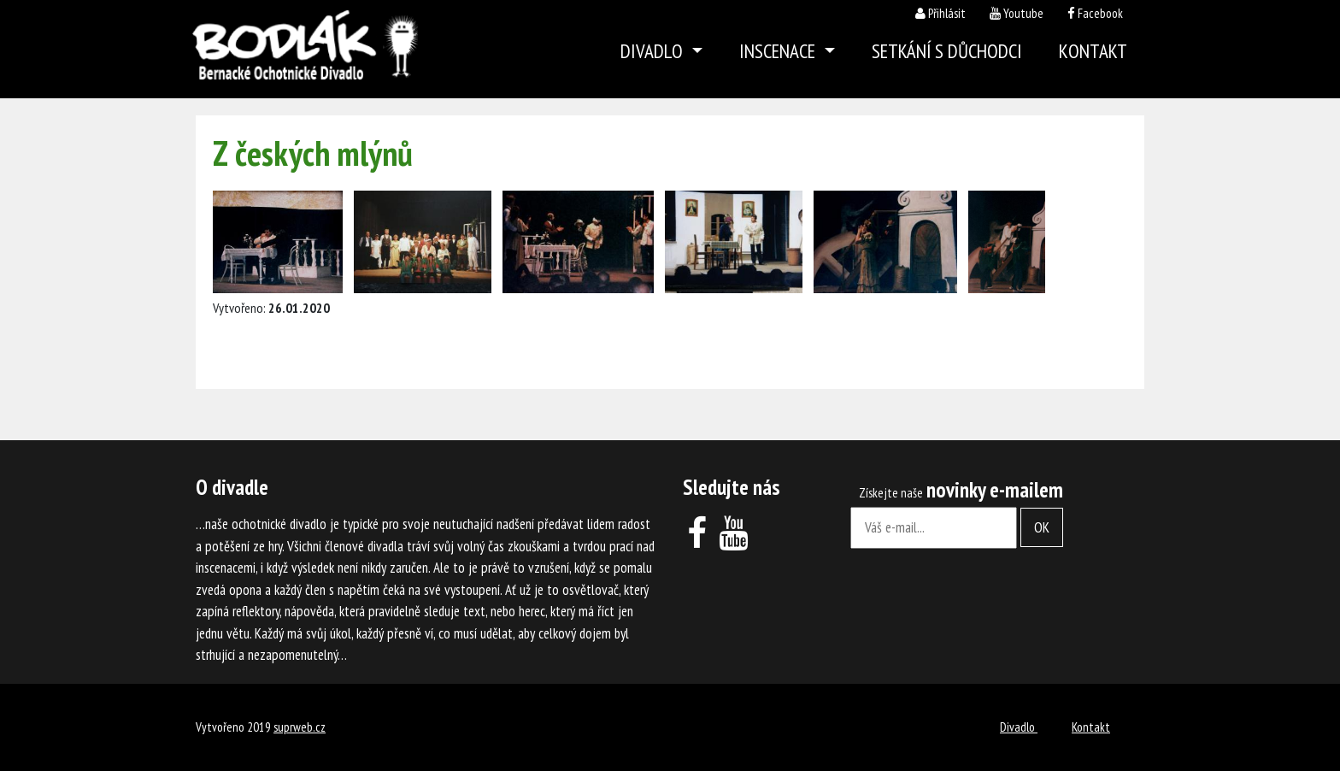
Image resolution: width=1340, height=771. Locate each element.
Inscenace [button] (779, 50)
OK (1041, 527)
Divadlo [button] (653, 50)
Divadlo (1018, 727)
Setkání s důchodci (947, 50)
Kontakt (1093, 50)
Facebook (1100, 13)
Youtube (1023, 13)
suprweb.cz (299, 727)
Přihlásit (947, 13)
